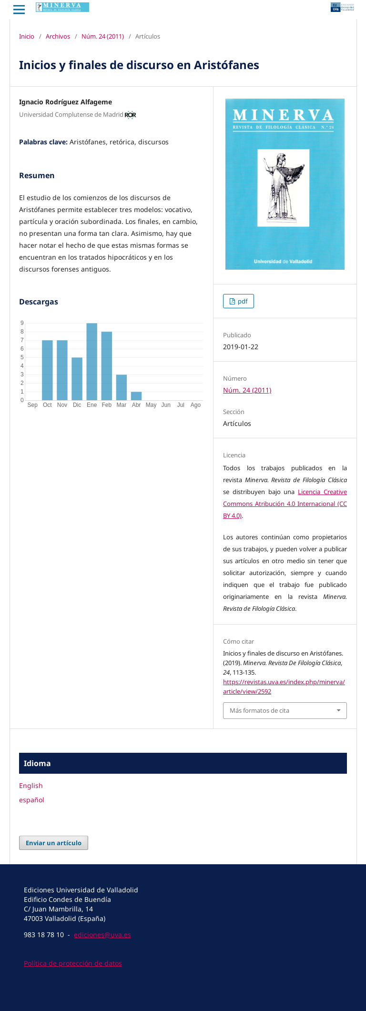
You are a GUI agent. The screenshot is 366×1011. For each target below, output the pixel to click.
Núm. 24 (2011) (102, 36)
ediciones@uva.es (102, 934)
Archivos (58, 36)
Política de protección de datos (73, 963)
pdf (241, 301)
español (31, 799)
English (31, 785)
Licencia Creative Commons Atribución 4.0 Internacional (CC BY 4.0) (285, 503)
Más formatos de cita (259, 710)
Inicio (26, 36)
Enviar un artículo (53, 843)
